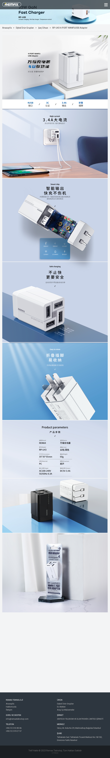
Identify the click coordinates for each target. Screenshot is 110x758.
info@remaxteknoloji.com (17, 719)
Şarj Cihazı (43, 28)
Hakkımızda (11, 707)
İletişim (9, 710)
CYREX (55, 753)
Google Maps (55, 655)
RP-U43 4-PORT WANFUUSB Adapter (69, 28)
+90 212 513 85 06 (13, 728)
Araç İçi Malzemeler (65, 710)
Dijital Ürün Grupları (25, 28)
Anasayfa (7, 28)
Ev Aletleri (61, 707)
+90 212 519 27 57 (13, 731)
